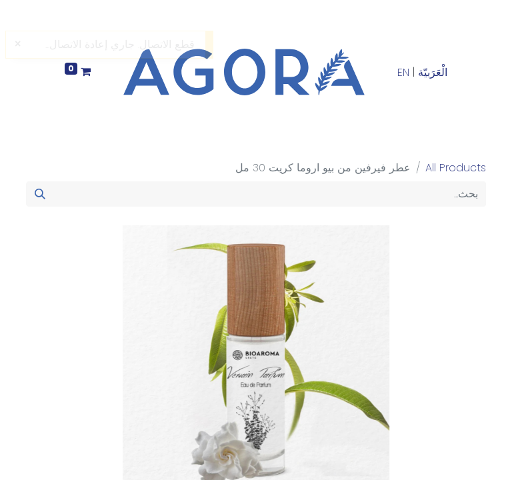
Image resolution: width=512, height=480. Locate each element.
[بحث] (40, 194)
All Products (455, 167)
